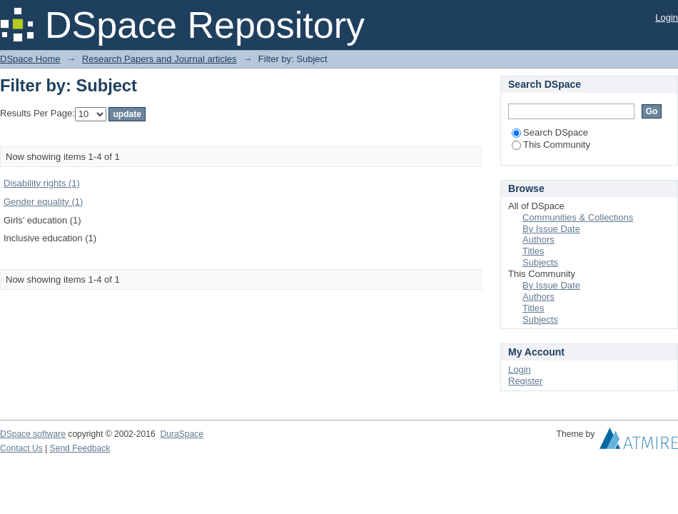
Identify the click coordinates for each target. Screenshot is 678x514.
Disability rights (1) (42, 183)
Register (525, 381)
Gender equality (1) (43, 201)
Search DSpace (550, 132)
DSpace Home (30, 59)
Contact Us (21, 448)
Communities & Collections (577, 217)
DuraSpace (181, 434)
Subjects (540, 262)
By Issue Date (551, 228)
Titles (533, 251)
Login (666, 17)
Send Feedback (80, 448)
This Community (551, 144)
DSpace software (33, 434)
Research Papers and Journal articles (159, 59)
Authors (538, 239)
